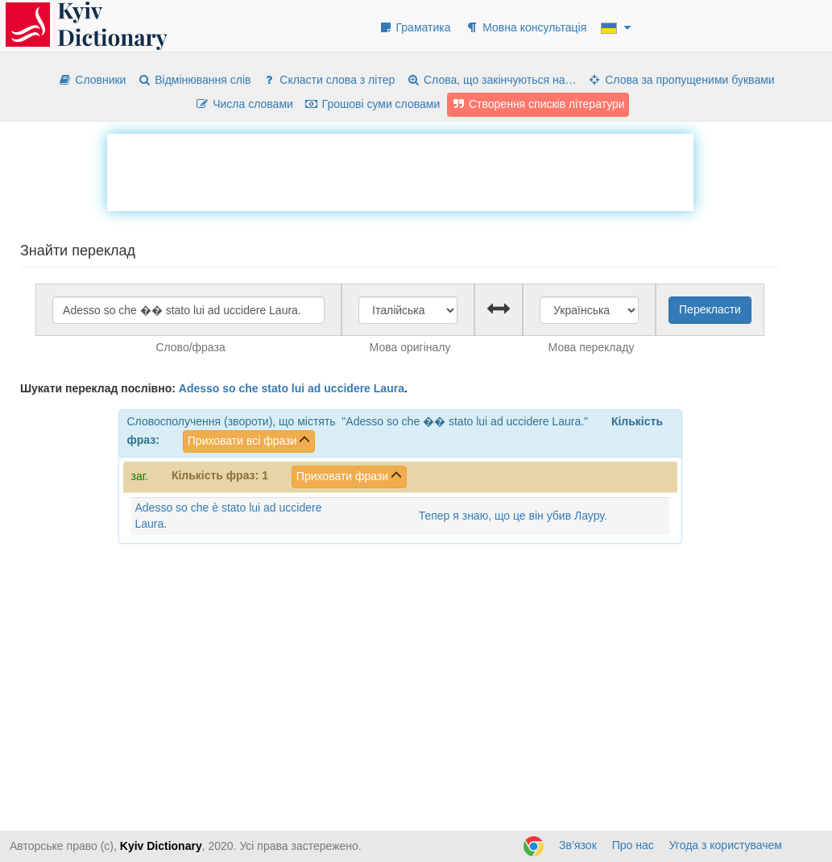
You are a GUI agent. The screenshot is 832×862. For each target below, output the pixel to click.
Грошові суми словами (372, 103)
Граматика (415, 27)
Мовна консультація (525, 27)
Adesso (199, 388)
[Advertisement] (400, 170)
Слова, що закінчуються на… (491, 79)
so (228, 388)
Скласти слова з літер (328, 79)
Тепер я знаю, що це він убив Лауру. (513, 515)
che (248, 388)
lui (298, 388)
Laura (389, 388)
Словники (91, 79)
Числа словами (244, 103)
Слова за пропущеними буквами (680, 79)
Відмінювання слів (193, 79)
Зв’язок (578, 845)
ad (314, 388)
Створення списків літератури (538, 103)
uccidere (347, 388)
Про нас (633, 845)
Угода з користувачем (725, 845)
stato (275, 388)
